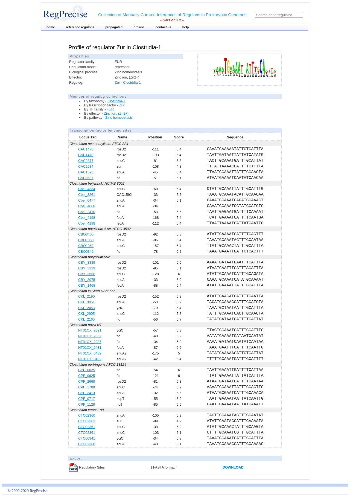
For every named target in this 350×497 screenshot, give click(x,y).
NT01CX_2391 (89, 330)
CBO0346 (86, 251)
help (185, 27)
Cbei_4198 (86, 218)
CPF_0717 (86, 399)
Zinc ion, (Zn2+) (116, 113)
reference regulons (80, 27)
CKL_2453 (86, 308)
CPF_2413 (86, 393)
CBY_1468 (86, 285)
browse (139, 27)
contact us (163, 27)
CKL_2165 (86, 319)
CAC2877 (86, 161)
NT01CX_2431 (89, 347)
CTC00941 (86, 438)
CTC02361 (86, 427)
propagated (113, 27)
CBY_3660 (86, 274)
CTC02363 (86, 421)
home (50, 27)
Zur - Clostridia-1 (128, 82)
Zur (121, 105)
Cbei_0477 (86, 200)
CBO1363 (86, 240)
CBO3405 (86, 234)
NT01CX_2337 (89, 336)
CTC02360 (86, 415)
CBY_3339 (86, 262)
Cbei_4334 (86, 189)
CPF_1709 (86, 387)
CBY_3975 (86, 280)
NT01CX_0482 (89, 353)
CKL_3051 (86, 302)
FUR (110, 109)
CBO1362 (86, 246)
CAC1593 (86, 172)
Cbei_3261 (86, 195)
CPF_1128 (86, 404)
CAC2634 (86, 166)
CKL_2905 (86, 314)
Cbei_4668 (86, 206)
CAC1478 (86, 149)
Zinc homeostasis (119, 117)
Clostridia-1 (116, 101)
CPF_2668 (86, 381)
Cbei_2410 (86, 212)
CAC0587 (86, 178)
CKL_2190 (86, 296)
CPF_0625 (86, 370)
